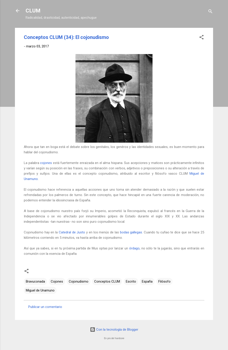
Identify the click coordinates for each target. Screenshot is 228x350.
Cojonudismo (78, 281)
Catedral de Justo (72, 232)
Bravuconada (35, 281)
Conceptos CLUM (107, 281)
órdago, (134, 248)
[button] (201, 37)
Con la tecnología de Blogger (114, 330)
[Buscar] (210, 12)
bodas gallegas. (131, 232)
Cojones (57, 281)
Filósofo (164, 281)
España (147, 281)
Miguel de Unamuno (40, 290)
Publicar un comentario (45, 307)
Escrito (131, 281)
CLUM (33, 11)
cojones (46, 163)
